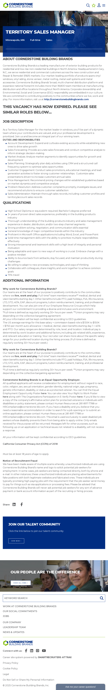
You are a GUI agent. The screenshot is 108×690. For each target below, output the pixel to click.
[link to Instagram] (37, 651)
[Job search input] (50, 598)
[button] (88, 5)
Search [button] (101, 598)
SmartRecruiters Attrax (55, 657)
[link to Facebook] (26, 651)
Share (6, 504)
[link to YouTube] (44, 651)
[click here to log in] (99, 5)
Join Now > (16, 541)
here (44, 393)
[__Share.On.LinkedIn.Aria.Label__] (14, 505)
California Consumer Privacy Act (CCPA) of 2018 (30, 444)
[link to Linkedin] (31, 651)
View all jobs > (20, 583)
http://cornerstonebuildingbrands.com (66, 99)
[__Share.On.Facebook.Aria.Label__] (22, 505)
